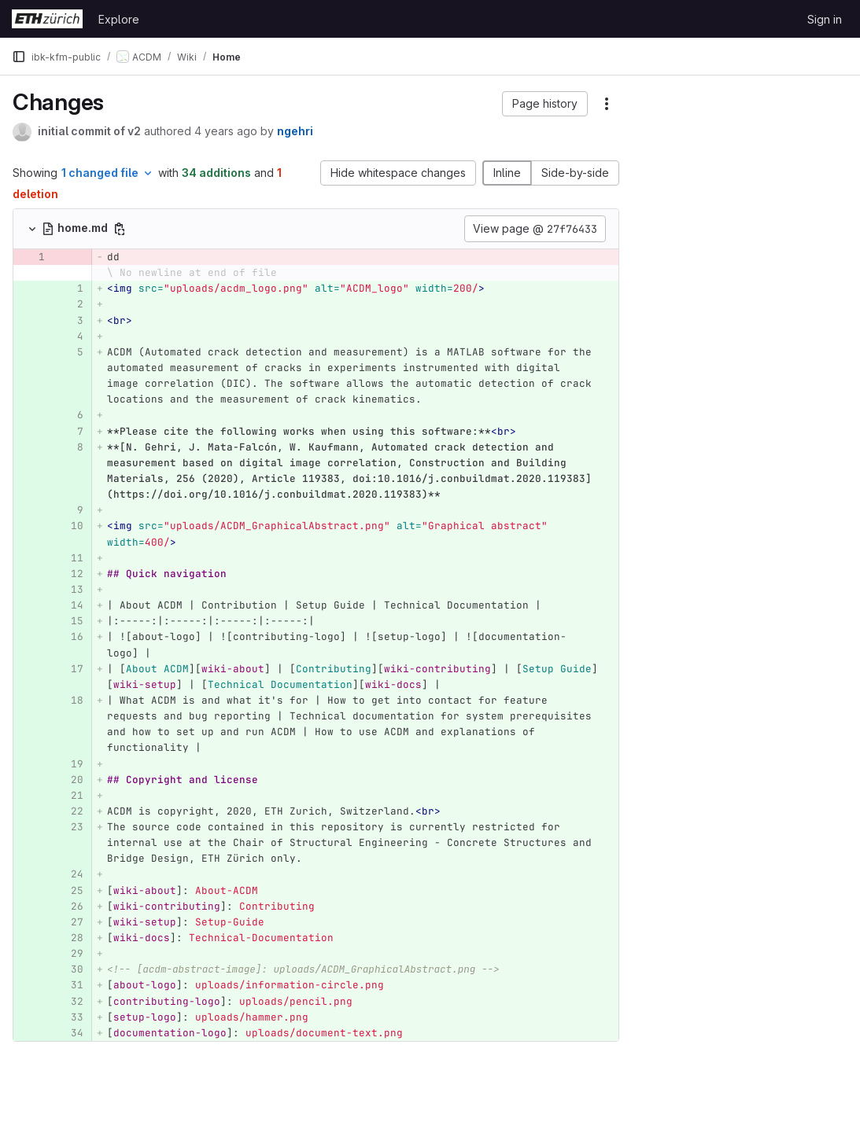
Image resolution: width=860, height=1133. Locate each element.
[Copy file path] (119, 228)
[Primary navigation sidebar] (18, 56)
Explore (118, 19)
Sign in (824, 19)
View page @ (535, 229)
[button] (545, 103)
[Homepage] (47, 18)
